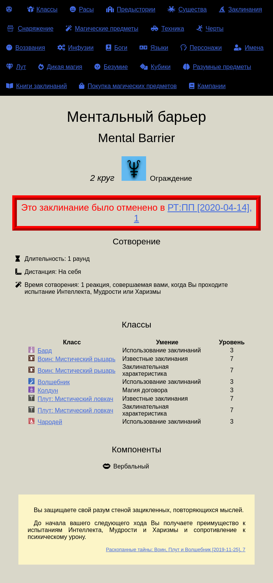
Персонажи (201, 47)
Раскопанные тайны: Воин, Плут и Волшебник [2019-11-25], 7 (175, 549)
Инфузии (76, 47)
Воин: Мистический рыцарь (76, 359)
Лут (16, 67)
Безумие (111, 67)
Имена (248, 47)
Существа (187, 9)
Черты (210, 28)
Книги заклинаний (36, 86)
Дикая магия (60, 67)
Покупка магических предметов (128, 86)
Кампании (207, 86)
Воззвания (25, 47)
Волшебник (54, 382)
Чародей (50, 422)
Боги (116, 47)
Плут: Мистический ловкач (75, 399)
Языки (154, 47)
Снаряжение (29, 28)
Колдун (48, 390)
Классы (42, 9)
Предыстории (131, 9)
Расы (82, 9)
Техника (167, 28)
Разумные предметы (217, 67)
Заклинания (240, 9)
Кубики (155, 67)
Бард (45, 350)
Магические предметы (102, 28)
